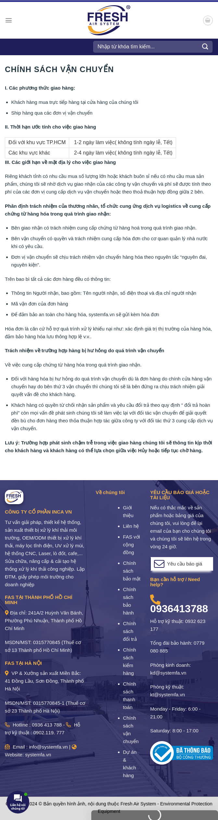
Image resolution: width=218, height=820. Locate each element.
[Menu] (8, 20)
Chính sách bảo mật (132, 570)
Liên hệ (131, 526)
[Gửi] (205, 46)
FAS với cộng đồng (131, 544)
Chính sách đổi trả (130, 631)
